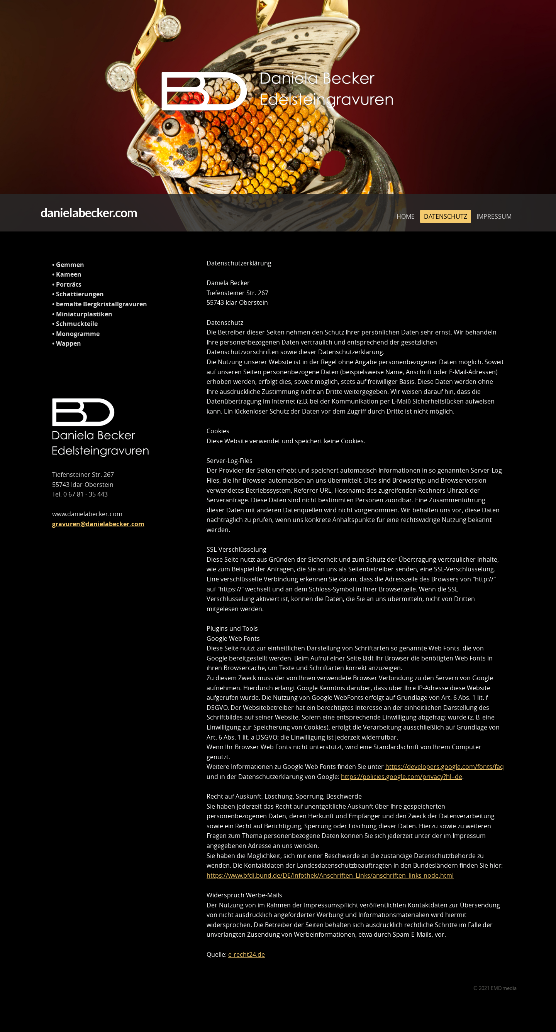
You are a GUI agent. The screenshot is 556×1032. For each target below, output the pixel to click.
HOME (406, 209)
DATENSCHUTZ (445, 209)
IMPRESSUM (494, 209)
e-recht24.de (246, 954)
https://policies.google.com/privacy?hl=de (401, 776)
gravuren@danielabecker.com (98, 524)
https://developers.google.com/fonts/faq (444, 766)
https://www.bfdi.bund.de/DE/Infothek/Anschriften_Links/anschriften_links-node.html (330, 875)
